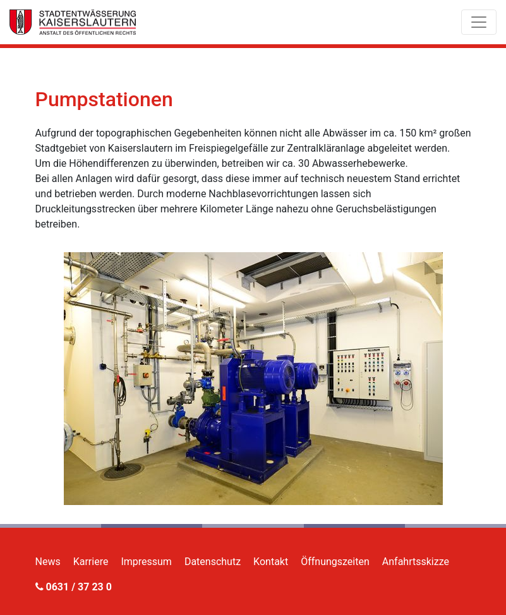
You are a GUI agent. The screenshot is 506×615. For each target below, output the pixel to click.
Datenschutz (212, 562)
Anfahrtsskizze (415, 562)
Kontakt (270, 562)
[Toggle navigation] (479, 22)
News (48, 562)
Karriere (91, 562)
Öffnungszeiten (335, 562)
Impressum (146, 562)
